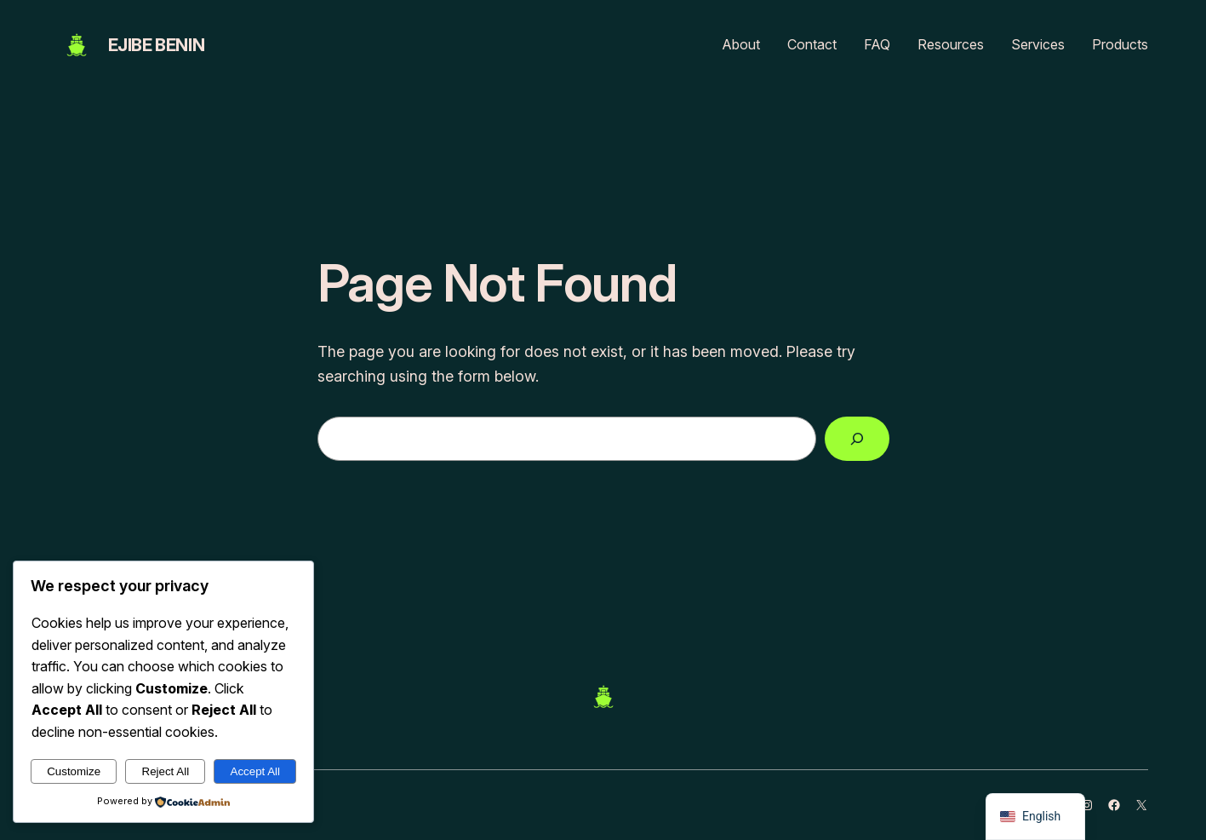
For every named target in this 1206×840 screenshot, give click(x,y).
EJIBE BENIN (156, 45)
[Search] (857, 439)
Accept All (256, 771)
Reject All (166, 771)
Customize (73, 771)
